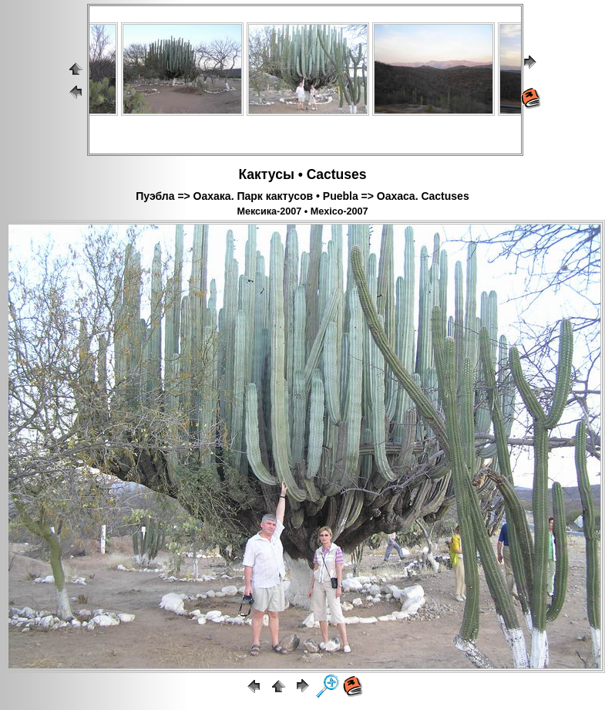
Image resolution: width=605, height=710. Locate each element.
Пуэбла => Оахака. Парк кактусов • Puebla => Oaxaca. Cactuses (302, 196)
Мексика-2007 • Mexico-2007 (302, 211)
